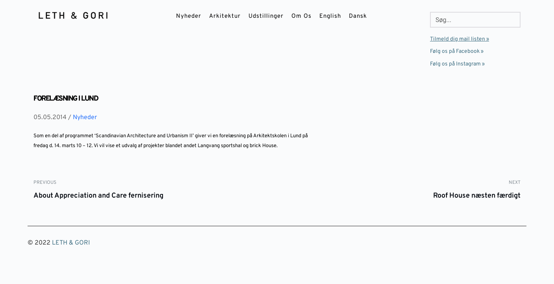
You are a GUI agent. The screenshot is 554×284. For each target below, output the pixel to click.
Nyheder (85, 117)
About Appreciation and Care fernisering (98, 195)
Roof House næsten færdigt (477, 195)
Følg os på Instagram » (457, 64)
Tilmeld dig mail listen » (459, 39)
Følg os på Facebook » (457, 51)
